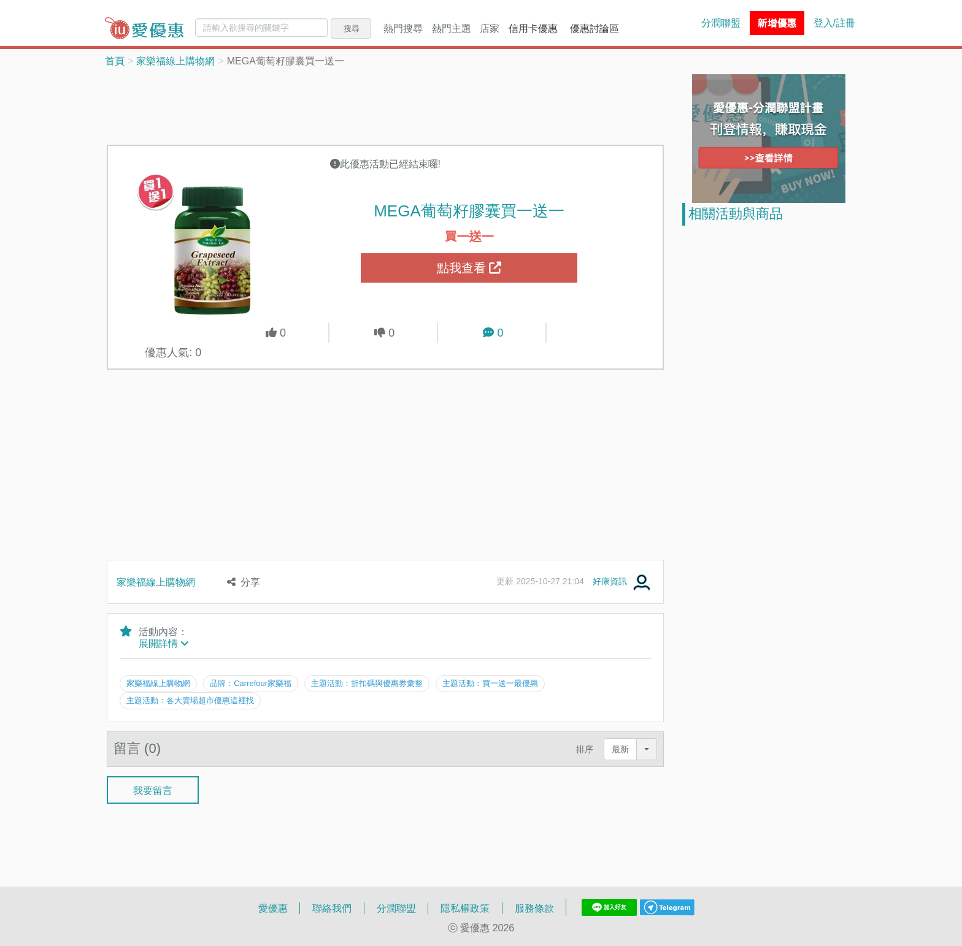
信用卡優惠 (533, 28)
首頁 (115, 60)
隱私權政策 (465, 907)
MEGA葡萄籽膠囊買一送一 (469, 210)
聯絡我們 (332, 907)
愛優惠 (273, 907)
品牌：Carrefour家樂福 (250, 683)
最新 (620, 748)
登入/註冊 (834, 22)
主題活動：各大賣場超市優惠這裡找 (190, 700)
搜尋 (352, 28)
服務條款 (534, 907)
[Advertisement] (385, 104)
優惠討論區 (594, 28)
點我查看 (469, 268)
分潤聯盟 (721, 22)
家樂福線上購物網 (175, 60)
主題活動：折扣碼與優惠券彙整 (367, 683)
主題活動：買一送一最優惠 (491, 683)
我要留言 (152, 789)
